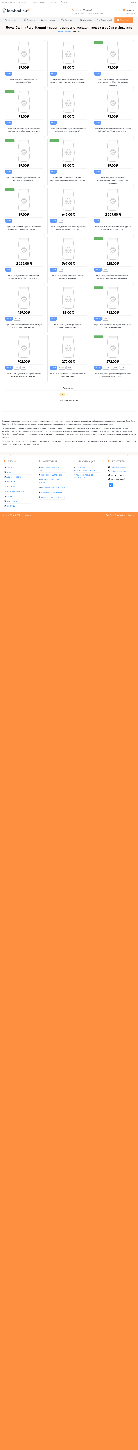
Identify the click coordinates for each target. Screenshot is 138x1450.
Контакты (53, 2)
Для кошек (29, 19)
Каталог (68, 31)
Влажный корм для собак (53, 487)
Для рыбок (86, 19)
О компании (12, 501)
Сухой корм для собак (51, 492)
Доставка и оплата (38, 2)
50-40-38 (84, 10)
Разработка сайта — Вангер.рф (123, 515)
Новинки (22, 2)
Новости (10, 487)
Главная (60, 31)
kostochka (16, 10)
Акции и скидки (8, 2)
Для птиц (66, 19)
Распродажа (123, 20)
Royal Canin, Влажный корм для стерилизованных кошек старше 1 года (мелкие (112, 180)
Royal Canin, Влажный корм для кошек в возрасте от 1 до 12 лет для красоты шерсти (113, 82)
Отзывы (10, 472)
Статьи (9, 496)
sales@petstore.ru (118, 467)
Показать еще (69, 388)
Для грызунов (48, 19)
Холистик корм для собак (53, 497)
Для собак (10, 19)
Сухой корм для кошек (51, 475)
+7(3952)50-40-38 (118, 471)
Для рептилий (104, 19)
